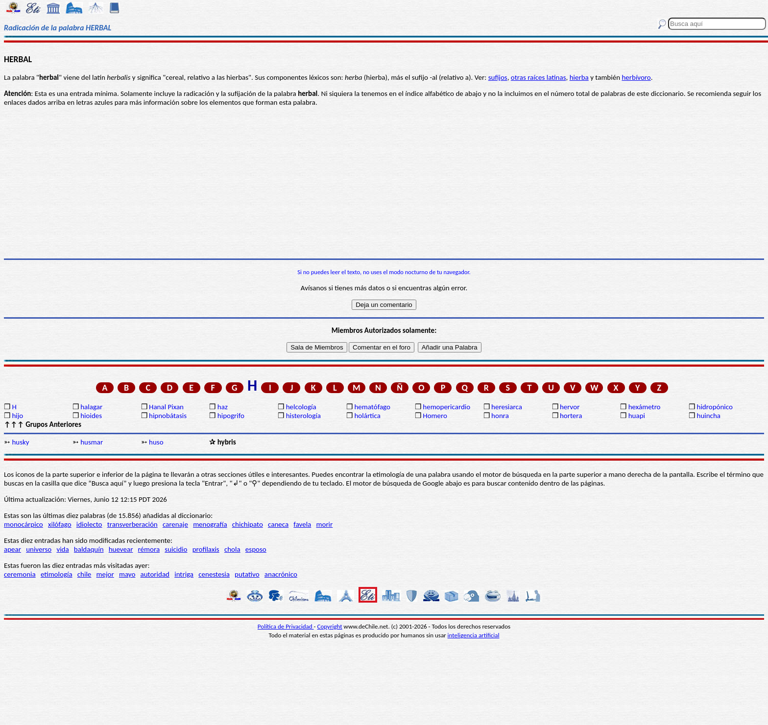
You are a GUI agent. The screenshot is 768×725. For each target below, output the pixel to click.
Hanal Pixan (166, 406)
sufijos (497, 77)
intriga (183, 574)
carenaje (175, 524)
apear (12, 549)
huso (156, 442)
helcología (301, 406)
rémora (149, 549)
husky (20, 442)
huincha (709, 415)
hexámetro (644, 406)
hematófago (372, 406)
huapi (636, 415)
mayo (127, 574)
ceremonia (20, 574)
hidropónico (715, 406)
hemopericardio (446, 406)
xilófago (60, 524)
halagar (91, 406)
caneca (278, 524)
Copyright (329, 626)
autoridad (155, 574)
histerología (303, 415)
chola (232, 549)
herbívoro (636, 77)
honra (500, 415)
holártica (367, 415)
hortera (571, 415)
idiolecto (89, 524)
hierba (579, 77)
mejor (105, 574)
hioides (91, 415)
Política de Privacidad (286, 626)
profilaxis (205, 549)
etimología (56, 574)
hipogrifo (230, 415)
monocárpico (23, 524)
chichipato (247, 524)
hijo (17, 415)
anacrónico (280, 574)
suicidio (176, 549)
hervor (570, 406)
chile (84, 574)
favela (302, 524)
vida (62, 549)
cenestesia (214, 574)
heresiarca (506, 406)
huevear (121, 549)
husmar (91, 442)
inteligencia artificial (474, 635)
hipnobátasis (168, 415)
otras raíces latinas (538, 77)
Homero (435, 415)
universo (38, 549)
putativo (247, 574)
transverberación (132, 524)
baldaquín (89, 549)
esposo (255, 549)
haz (222, 406)
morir (324, 524)
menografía (210, 524)
